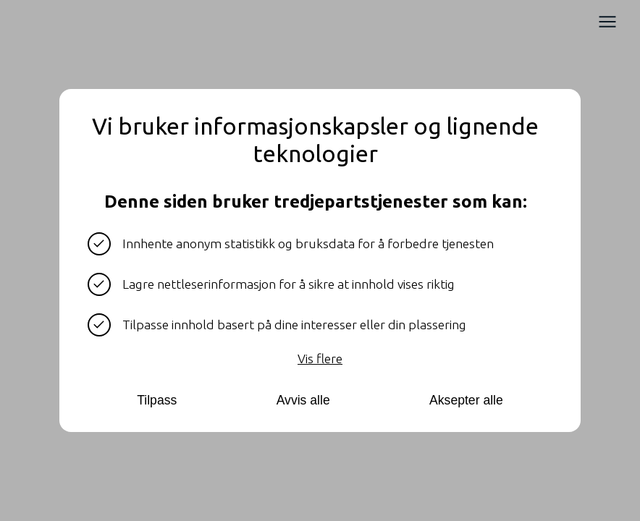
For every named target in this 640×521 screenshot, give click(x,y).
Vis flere (320, 358)
